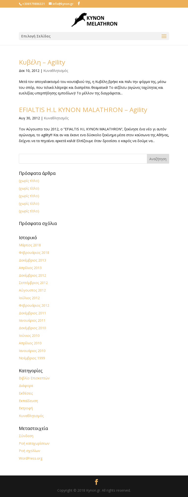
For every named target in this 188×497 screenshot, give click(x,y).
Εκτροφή (26, 408)
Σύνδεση (26, 435)
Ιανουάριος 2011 (32, 320)
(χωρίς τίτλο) (29, 180)
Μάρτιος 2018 (30, 245)
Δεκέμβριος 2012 (32, 275)
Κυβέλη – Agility (42, 62)
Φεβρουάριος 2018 (34, 252)
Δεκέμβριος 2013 (32, 260)
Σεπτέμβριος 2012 (33, 282)
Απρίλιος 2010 (30, 343)
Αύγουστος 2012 (32, 290)
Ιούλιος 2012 (29, 297)
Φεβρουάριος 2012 (34, 305)
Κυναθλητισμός (55, 70)
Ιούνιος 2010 (29, 335)
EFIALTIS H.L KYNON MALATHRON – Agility (83, 109)
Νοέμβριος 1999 (32, 358)
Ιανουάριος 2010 (32, 350)
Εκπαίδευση (28, 400)
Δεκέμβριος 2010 (32, 328)
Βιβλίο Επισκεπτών (34, 378)
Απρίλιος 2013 (30, 267)
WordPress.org (30, 458)
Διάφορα (26, 385)
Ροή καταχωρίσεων (34, 443)
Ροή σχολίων (29, 450)
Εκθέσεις (26, 393)
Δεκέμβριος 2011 (32, 313)
